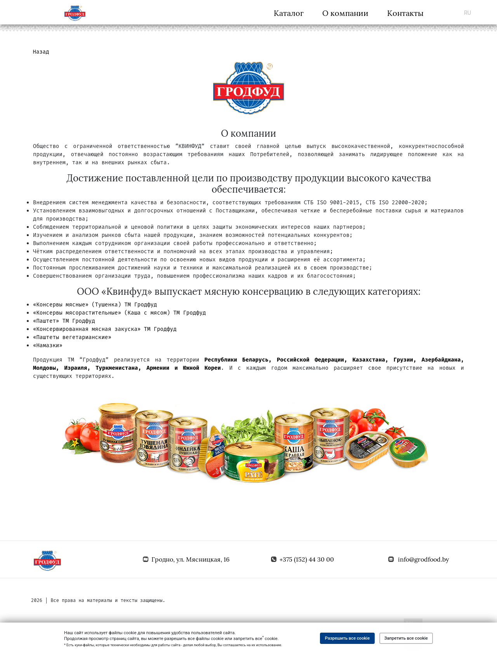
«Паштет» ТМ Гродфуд (64, 321)
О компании (345, 13)
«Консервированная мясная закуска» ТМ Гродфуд (105, 329)
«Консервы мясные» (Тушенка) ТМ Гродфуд (95, 304)
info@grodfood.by (423, 559)
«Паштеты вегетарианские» (72, 337)
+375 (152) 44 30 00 (307, 559)
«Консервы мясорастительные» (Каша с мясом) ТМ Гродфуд (119, 313)
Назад (41, 52)
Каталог (289, 13)
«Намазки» (48, 345)
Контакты (405, 13)
